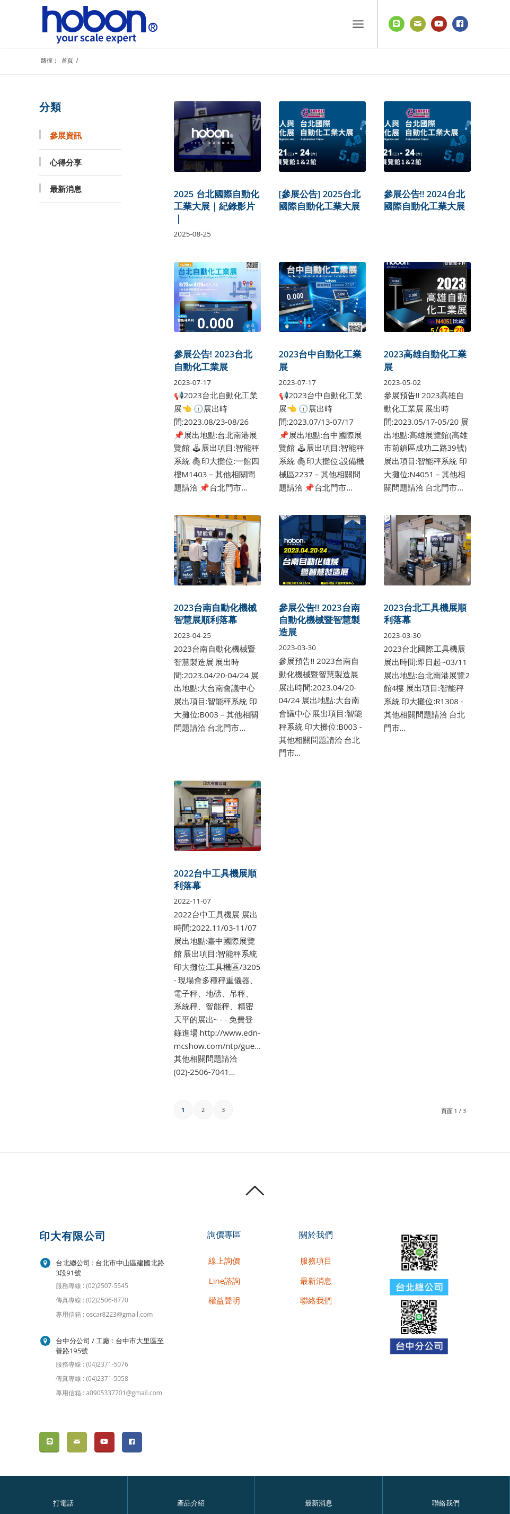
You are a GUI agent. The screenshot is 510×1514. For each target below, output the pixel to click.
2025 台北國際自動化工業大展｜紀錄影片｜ (216, 206)
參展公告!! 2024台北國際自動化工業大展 (424, 200)
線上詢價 (224, 1260)
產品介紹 (191, 1503)
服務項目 (316, 1260)
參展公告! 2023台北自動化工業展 (213, 360)
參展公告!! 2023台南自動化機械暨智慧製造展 (319, 619)
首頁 (67, 60)
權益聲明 (224, 1300)
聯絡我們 (446, 1503)
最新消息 (318, 1503)
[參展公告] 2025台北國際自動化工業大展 (320, 200)
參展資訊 (66, 135)
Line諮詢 (224, 1280)
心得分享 (66, 162)
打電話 (63, 1503)
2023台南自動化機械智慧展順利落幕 (215, 613)
